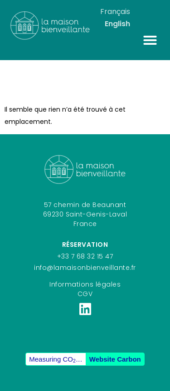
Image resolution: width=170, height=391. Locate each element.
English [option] (117, 24)
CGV (85, 293)
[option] (117, 24)
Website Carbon (115, 359)
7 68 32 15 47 (92, 256)
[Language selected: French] (131, 17)
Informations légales (85, 284)
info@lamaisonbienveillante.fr (85, 267)
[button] (150, 40)
